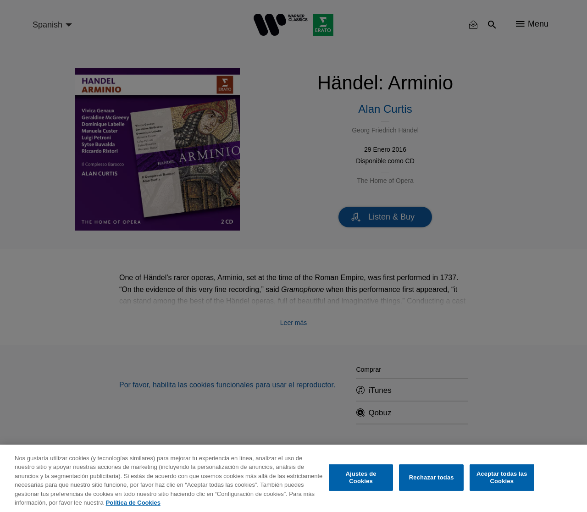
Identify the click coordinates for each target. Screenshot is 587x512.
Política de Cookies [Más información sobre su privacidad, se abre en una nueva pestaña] (133, 502)
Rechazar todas (431, 477)
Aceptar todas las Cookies (501, 477)
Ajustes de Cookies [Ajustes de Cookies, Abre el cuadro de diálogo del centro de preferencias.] (361, 477)
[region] (293, 478)
